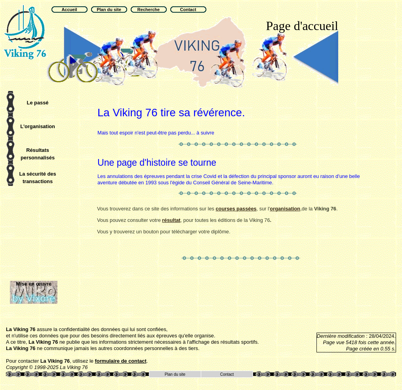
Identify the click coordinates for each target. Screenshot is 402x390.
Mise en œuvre (33, 284)
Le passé (38, 103)
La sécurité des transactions (37, 177)
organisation (285, 209)
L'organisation (37, 126)
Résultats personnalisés (38, 154)
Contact (227, 374)
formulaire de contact (121, 361)
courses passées (235, 209)
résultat (171, 220)
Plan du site (175, 374)
